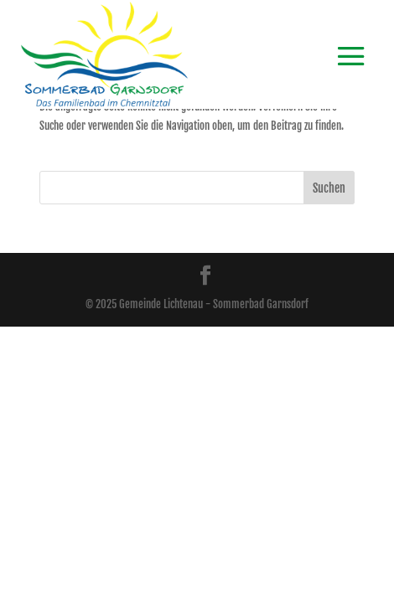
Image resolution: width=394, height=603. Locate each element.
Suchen (329, 188)
